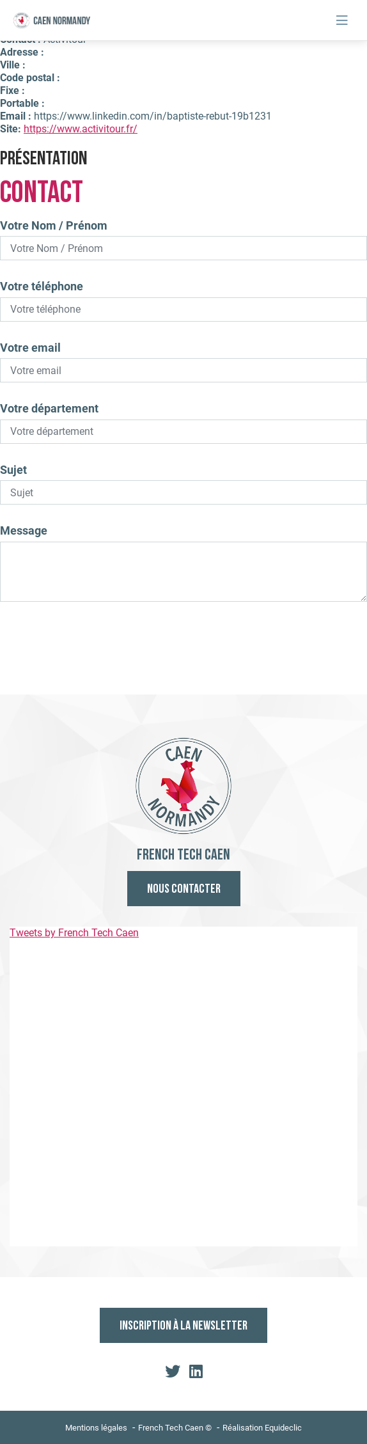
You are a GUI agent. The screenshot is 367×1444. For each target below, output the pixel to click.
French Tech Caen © (175, 1427)
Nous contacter (184, 889)
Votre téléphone (41, 286)
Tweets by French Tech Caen (74, 933)
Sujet (13, 469)
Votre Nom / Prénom (53, 225)
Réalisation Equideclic (262, 1427)
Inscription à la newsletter (183, 1326)
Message (23, 530)
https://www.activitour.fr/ (80, 129)
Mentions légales (96, 1427)
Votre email (30, 347)
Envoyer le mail (183, 652)
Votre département (49, 408)
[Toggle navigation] (342, 20)
